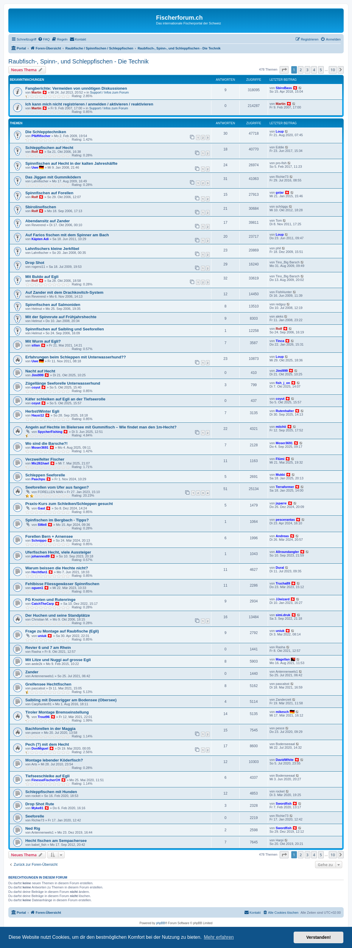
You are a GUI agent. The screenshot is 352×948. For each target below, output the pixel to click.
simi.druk (283, 615)
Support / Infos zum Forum (109, 92)
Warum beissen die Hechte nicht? (56, 568)
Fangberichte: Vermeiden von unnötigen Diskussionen (76, 88)
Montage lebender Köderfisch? (54, 760)
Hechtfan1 (39, 572)
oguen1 (37, 588)
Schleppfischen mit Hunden (51, 792)
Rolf (35, 151)
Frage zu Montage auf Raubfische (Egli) (62, 631)
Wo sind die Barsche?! (46, 443)
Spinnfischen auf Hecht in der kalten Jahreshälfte (71, 163)
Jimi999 (37, 375)
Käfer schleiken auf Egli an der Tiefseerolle (65, 399)
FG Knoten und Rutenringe (50, 599)
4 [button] (314, 69)
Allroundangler (287, 552)
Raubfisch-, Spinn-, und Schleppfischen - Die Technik (78, 61)
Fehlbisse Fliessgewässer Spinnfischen (62, 584)
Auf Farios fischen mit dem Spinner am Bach (67, 235)
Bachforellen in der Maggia (50, 728)
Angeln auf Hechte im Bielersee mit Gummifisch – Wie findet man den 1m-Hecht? (101, 427)
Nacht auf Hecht (40, 371)
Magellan (283, 659)
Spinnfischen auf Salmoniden (52, 304)
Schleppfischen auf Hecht (49, 147)
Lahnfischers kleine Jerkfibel (52, 248)
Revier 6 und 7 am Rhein (48, 647)
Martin (36, 92)
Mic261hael (40, 463)
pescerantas (285, 519)
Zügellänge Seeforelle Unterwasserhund (62, 383)
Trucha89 (283, 583)
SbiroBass (284, 88)
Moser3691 (40, 447)
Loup (280, 131)
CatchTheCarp (43, 603)
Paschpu (38, 479)
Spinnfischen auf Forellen (49, 193)
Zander (31, 672)
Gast (41, 508)
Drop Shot (34, 262)
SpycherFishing (50, 431)
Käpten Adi (40, 239)
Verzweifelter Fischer (44, 459)
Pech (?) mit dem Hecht (47, 744)
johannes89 (41, 556)
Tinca (280, 341)
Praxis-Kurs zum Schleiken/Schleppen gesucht (69, 503)
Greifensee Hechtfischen (48, 684)
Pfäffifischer (41, 136)
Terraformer (285, 487)
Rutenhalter (285, 411)
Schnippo (39, 540)
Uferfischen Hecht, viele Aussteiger (58, 552)
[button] (284, 69)
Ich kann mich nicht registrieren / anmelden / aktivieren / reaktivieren (89, 104)
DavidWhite (285, 759)
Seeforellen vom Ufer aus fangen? (57, 487)
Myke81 (37, 808)
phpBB (160, 923)
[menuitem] (44, 39)
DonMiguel (40, 748)
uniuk (42, 636)
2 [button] (301, 69)
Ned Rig (32, 828)
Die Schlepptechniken (45, 132)
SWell (42, 524)
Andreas (282, 536)
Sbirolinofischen (40, 207)
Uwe (35, 167)
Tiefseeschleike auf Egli (47, 776)
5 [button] (321, 69)
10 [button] (333, 69)
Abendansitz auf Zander (47, 221)
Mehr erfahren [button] (219, 937)
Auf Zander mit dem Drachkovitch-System (64, 292)
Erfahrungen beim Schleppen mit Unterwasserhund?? (75, 357)
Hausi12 (38, 415)
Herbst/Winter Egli (42, 411)
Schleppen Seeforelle (45, 475)
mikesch (282, 712)
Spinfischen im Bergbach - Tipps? (57, 520)
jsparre (281, 503)
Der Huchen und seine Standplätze (57, 615)
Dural (280, 567)
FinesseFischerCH (46, 780)
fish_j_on (283, 383)
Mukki (280, 474)
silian (36, 345)
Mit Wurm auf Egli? (43, 341)
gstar (280, 192)
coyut (36, 387)
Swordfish (284, 803)
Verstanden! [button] (318, 937)
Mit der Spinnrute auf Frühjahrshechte (60, 317)
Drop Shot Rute (39, 804)
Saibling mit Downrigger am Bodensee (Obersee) (70, 700)
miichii (281, 426)
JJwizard (282, 599)
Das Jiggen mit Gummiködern (53, 177)
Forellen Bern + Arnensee (49, 536)
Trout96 (44, 717)
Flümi (280, 459)
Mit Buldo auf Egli (41, 276)
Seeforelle (34, 816)
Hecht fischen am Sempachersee (56, 840)
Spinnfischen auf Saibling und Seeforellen (64, 329)
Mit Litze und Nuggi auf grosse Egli (58, 660)
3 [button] (307, 69)
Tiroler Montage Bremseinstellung (57, 712)
